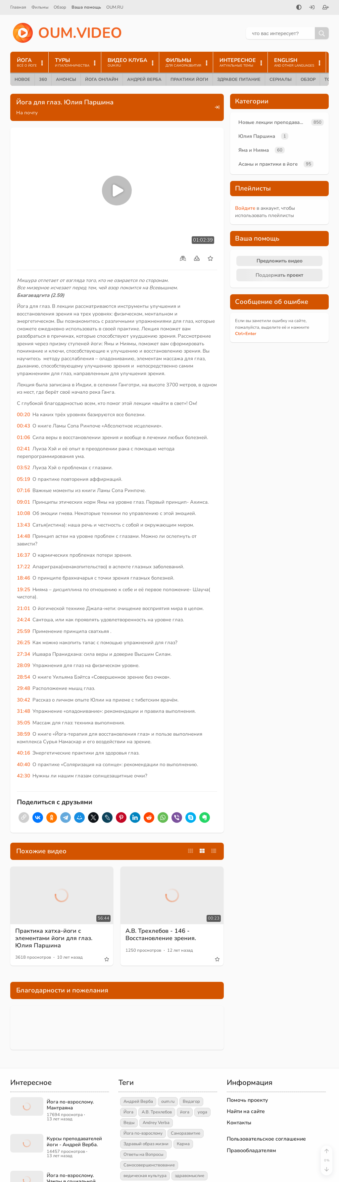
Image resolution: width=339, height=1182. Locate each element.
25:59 (23, 631)
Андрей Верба (144, 80)
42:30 (23, 775)
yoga (202, 1112)
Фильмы (39, 7)
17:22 (23, 566)
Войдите (245, 208)
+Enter (245, 334)
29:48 (23, 688)
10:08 (23, 513)
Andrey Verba (156, 1123)
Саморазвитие (185, 1133)
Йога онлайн (101, 80)
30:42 (23, 700)
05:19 (23, 479)
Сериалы (280, 80)
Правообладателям (251, 1150)
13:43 (23, 525)
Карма (183, 1144)
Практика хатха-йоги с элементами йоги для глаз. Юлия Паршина (53, 938)
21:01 (23, 608)
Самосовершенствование (149, 1165)
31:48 (23, 711)
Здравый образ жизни (146, 1144)
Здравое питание (239, 80)
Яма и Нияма (253, 150)
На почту (27, 112)
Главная (18, 7)
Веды (128, 1123)
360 (43, 80)
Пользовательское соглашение (266, 1139)
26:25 (23, 642)
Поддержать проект (279, 275)
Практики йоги (189, 80)
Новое (22, 80)
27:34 (23, 654)
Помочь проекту (247, 1100)
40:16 (23, 753)
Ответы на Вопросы (143, 1154)
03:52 (23, 467)
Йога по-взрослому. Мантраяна (70, 1104)
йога (184, 1112)
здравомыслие (189, 1176)
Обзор (60, 7)
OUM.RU (114, 7)
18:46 (23, 578)
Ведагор (191, 1101)
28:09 (23, 665)
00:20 (23, 414)
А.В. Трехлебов (157, 1112)
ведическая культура (145, 1176)
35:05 (23, 722)
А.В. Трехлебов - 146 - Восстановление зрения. (160, 934)
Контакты (239, 1122)
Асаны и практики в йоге (268, 164)
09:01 (23, 502)
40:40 (23, 764)
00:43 (23, 425)
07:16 (23, 490)
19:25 (23, 589)
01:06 (23, 437)
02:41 (23, 448)
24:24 (23, 619)
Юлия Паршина (256, 136)
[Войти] (312, 8)
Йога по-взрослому (143, 1133)
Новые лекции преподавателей (273, 122)
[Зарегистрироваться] (325, 8)
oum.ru (167, 1101)
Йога (128, 1112)
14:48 (23, 536)
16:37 (23, 555)
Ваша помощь (86, 7)
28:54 (23, 677)
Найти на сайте (246, 1111)
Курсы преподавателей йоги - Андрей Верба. (74, 1141)
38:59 (23, 734)
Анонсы (66, 80)
